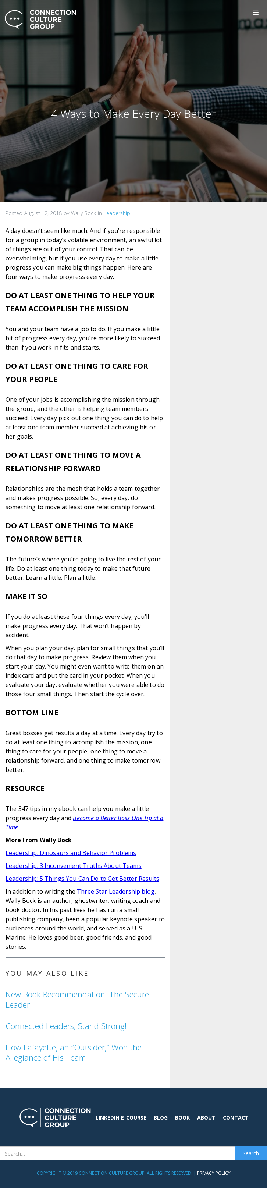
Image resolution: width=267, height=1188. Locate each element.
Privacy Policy (214, 1173)
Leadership (117, 213)
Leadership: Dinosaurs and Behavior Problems (71, 853)
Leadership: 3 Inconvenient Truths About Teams (74, 866)
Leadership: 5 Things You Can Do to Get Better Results (82, 879)
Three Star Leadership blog (115, 891)
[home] (38, 19)
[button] (256, 12)
